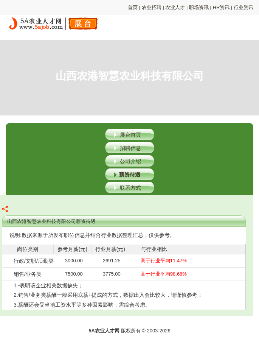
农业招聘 (151, 7)
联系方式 (130, 188)
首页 (133, 7)
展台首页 (130, 135)
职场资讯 (199, 7)
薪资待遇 (129, 174)
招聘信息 (130, 148)
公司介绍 (130, 161)
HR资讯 (221, 7)
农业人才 (175, 7)
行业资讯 (243, 7)
